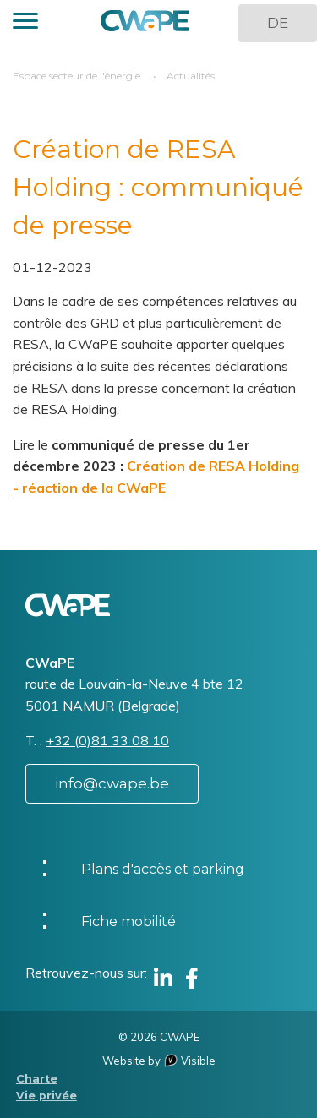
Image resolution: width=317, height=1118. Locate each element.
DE (277, 22)
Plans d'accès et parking (162, 869)
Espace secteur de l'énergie (76, 75)
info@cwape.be (112, 783)
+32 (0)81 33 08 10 (107, 740)
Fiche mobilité (128, 921)
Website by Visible (159, 1060)
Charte (36, 1078)
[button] (25, 23)
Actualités (191, 75)
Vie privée (46, 1095)
